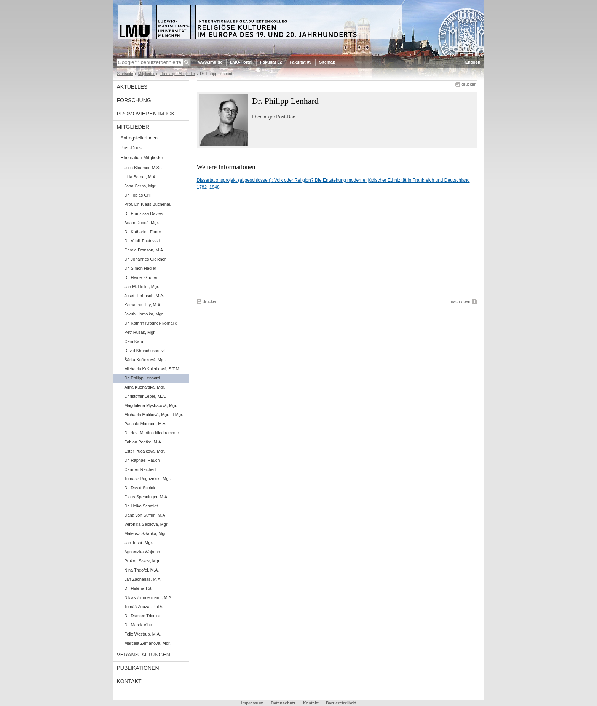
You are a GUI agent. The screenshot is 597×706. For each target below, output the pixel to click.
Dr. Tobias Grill (138, 195)
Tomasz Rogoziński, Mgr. (148, 478)
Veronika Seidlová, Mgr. (147, 524)
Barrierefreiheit (341, 703)
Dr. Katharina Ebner (143, 231)
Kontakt (129, 681)
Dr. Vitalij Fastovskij (143, 241)
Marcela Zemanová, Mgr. (148, 643)
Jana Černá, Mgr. (140, 186)
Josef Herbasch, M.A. (144, 295)
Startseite (125, 74)
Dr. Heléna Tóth (139, 588)
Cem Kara (134, 341)
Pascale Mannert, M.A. (146, 423)
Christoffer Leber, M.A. (145, 396)
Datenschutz (283, 703)
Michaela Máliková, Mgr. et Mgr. (154, 414)
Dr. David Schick (140, 487)
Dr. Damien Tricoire (142, 615)
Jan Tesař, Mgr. (139, 542)
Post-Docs (131, 147)
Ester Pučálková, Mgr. (145, 451)
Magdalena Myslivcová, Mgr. (151, 405)
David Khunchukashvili (146, 350)
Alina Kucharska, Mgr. (145, 387)
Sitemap (327, 62)
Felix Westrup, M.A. (143, 634)
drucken (468, 84)
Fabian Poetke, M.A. (144, 442)
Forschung (134, 100)
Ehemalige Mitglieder (177, 74)
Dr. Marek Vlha (138, 625)
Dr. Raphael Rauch (142, 460)
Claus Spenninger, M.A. (147, 497)
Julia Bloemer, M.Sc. (144, 167)
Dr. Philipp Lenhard (142, 378)
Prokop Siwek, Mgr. (143, 561)
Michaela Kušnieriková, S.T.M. (152, 369)
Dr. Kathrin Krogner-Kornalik (151, 323)
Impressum (252, 703)
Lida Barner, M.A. (141, 176)
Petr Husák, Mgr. (140, 332)
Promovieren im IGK (146, 113)
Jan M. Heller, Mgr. (142, 286)
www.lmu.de (210, 62)
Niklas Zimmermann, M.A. (149, 597)
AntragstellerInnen (139, 138)
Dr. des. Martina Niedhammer (152, 433)
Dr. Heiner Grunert (142, 277)
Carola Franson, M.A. (144, 250)
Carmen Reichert (140, 469)
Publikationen (138, 668)
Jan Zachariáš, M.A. (143, 579)
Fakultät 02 (271, 62)
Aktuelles (132, 87)
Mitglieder (146, 74)
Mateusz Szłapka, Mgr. (146, 533)
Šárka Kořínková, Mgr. (145, 359)
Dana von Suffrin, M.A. (145, 515)
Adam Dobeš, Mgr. (142, 222)
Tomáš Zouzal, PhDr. (144, 606)
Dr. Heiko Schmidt (141, 506)
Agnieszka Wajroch (142, 551)
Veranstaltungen (143, 655)
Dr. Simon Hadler (140, 268)
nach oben (460, 301)
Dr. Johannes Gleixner (145, 259)
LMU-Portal (241, 62)
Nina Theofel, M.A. (142, 570)
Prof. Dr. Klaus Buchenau (148, 204)
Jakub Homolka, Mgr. (144, 314)
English (472, 62)
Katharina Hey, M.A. (143, 305)
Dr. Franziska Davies (144, 213)
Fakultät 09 (300, 62)
